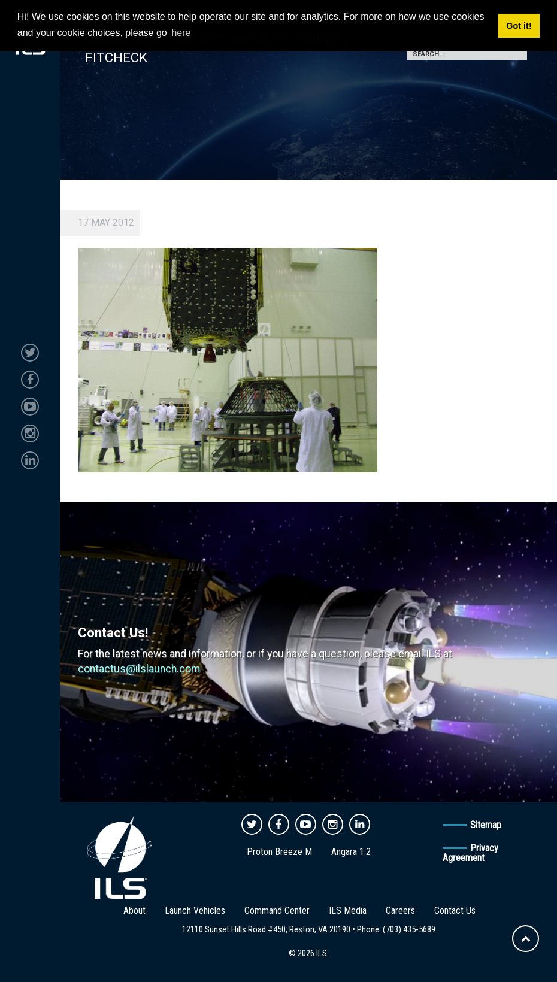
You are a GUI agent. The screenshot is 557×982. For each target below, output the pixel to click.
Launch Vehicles (195, 910)
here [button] (180, 33)
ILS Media (348, 910)
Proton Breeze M (279, 851)
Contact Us (455, 910)
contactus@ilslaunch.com (139, 669)
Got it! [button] (518, 26)
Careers (400, 910)
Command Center (277, 910)
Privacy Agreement (470, 852)
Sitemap (485, 825)
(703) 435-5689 (409, 929)
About (134, 910)
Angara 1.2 (351, 851)
